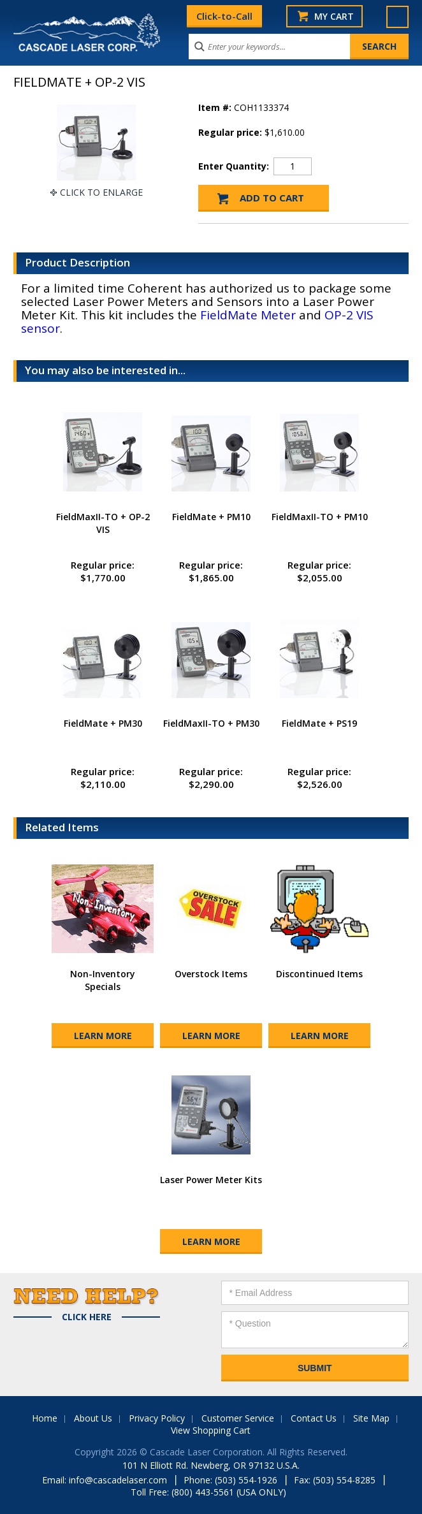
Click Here (87, 1317)
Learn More (103, 1036)
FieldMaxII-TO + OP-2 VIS (103, 523)
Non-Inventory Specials (102, 980)
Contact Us (314, 1418)
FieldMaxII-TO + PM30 (211, 723)
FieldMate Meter (248, 315)
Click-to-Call (224, 16)
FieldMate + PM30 (103, 723)
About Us (93, 1418)
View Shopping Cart (211, 1430)
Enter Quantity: (233, 166)
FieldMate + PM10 (211, 517)
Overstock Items (211, 974)
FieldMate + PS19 (319, 723)
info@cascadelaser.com (118, 1480)
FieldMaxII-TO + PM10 (320, 517)
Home (44, 1418)
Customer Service (237, 1418)
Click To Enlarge (101, 192)
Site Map (371, 1418)
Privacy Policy (157, 1418)
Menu (397, 17)
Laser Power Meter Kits (211, 1180)
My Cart (334, 16)
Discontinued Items (319, 974)
